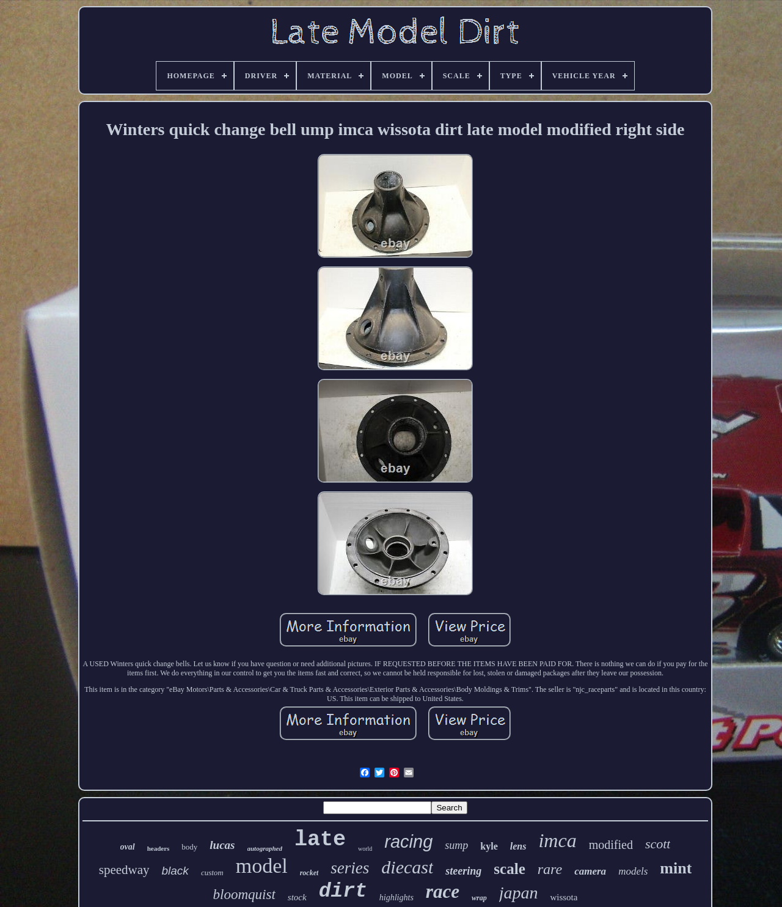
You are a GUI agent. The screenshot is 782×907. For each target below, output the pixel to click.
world (365, 848)
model (262, 865)
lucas (222, 845)
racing (408, 841)
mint (676, 868)
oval (127, 846)
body (189, 846)
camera (590, 871)
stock (297, 897)
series (350, 868)
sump (456, 845)
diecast (407, 867)
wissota (563, 897)
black (175, 870)
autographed (264, 848)
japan (518, 892)
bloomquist (244, 894)
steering (463, 871)
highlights (396, 897)
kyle (488, 846)
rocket (309, 872)
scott (658, 843)
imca (557, 840)
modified (611, 844)
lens (518, 846)
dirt (343, 891)
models (633, 871)
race (442, 891)
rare (550, 869)
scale (509, 869)
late (320, 840)
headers (158, 848)
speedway (124, 869)
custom (212, 872)
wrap (479, 898)
